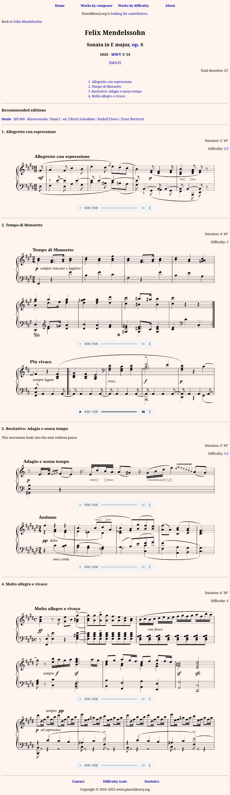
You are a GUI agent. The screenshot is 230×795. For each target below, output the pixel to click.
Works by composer (96, 5)
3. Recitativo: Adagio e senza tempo (115, 91)
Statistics (151, 781)
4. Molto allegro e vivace (106, 96)
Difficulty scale (115, 781)
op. (135, 44)
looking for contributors (129, 13)
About (170, 5)
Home (60, 5)
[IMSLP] (115, 63)
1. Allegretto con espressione (110, 82)
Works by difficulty (133, 5)
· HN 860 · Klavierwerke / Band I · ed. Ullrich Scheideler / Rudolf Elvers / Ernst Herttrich (73, 119)
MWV (116, 54)
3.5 (226, 148)
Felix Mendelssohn (28, 21)
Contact (78, 781)
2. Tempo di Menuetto (104, 86)
